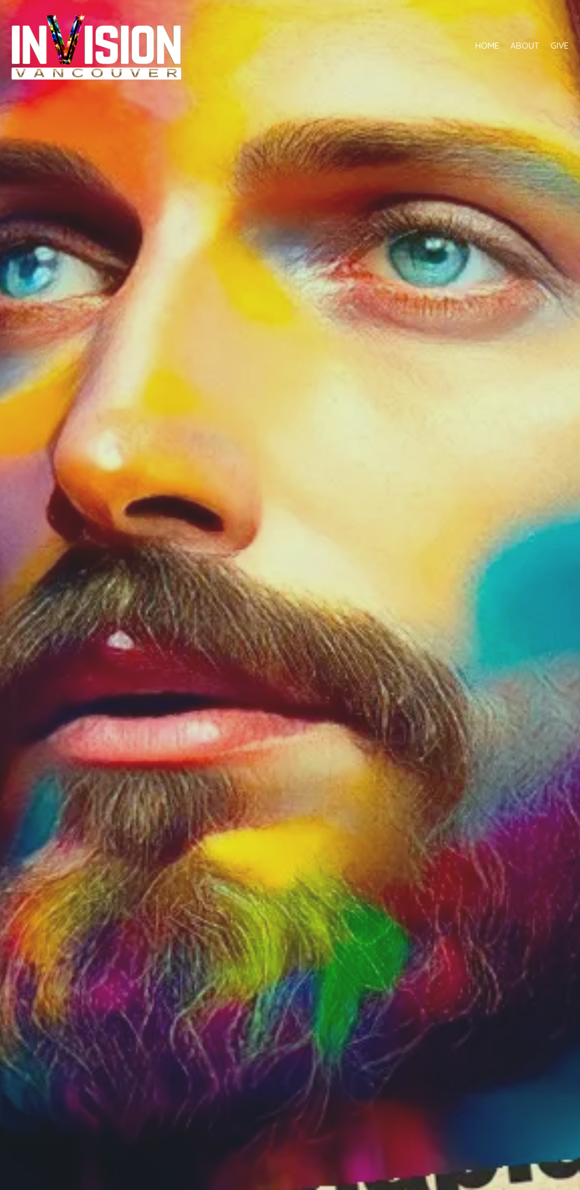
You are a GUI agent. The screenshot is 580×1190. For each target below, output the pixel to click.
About (524, 45)
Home (487, 45)
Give (560, 45)
